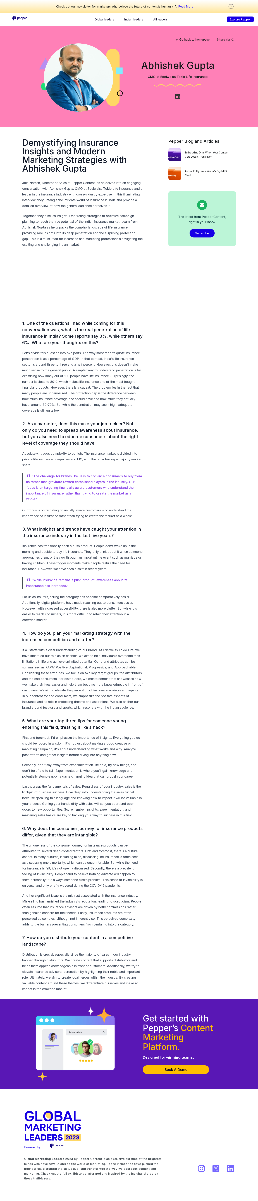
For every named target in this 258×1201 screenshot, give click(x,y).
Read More (185, 6)
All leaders (160, 19)
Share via (225, 39)
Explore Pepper (240, 19)
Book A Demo (175, 1069)
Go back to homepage (192, 39)
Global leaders (104, 19)
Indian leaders (133, 19)
